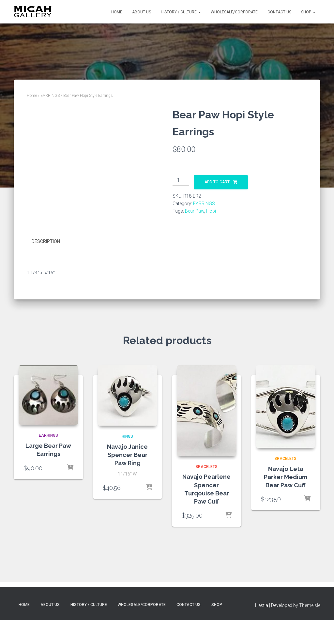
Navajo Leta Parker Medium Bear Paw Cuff (285, 476)
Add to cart (217, 182)
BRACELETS (207, 466)
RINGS (127, 436)
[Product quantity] (181, 180)
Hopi (211, 211)
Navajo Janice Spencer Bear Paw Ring (127, 454)
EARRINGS (50, 95)
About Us (141, 12)
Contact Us (279, 12)
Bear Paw (194, 211)
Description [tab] (46, 241)
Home (116, 12)
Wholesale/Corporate (234, 12)
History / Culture (181, 12)
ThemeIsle (309, 605)
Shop (308, 12)
